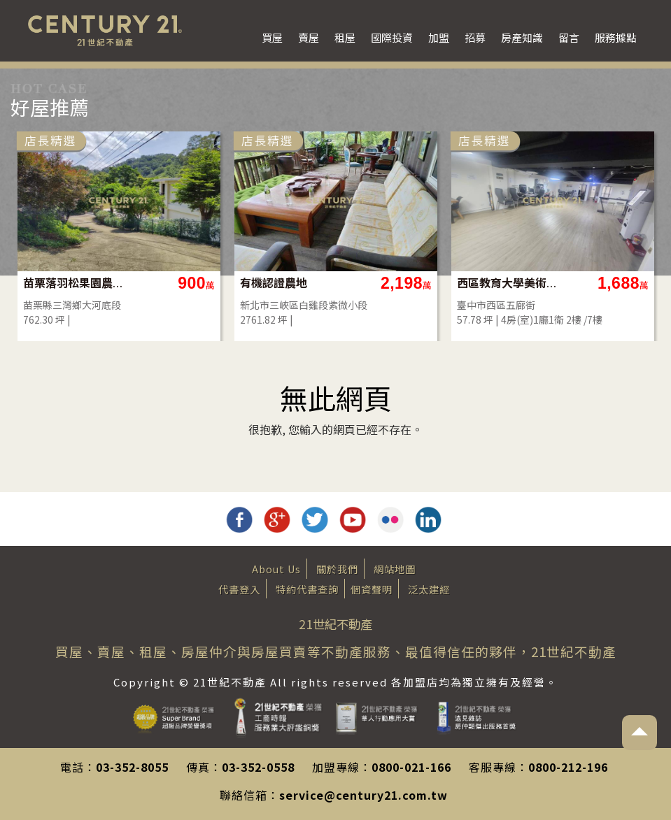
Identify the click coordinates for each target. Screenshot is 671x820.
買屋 (272, 37)
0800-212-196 (568, 766)
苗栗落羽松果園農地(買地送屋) (74, 282)
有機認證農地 (273, 282)
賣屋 (308, 37)
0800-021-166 (411, 766)
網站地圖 (395, 568)
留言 (568, 37)
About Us (276, 568)
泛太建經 (429, 589)
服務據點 (616, 37)
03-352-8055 (132, 766)
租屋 (344, 37)
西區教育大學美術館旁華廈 (507, 282)
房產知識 (522, 37)
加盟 (438, 37)
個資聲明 (372, 589)
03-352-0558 (258, 766)
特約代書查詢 (307, 589)
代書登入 (239, 589)
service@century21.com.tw (363, 794)
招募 (475, 37)
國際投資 (392, 37)
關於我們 (337, 568)
